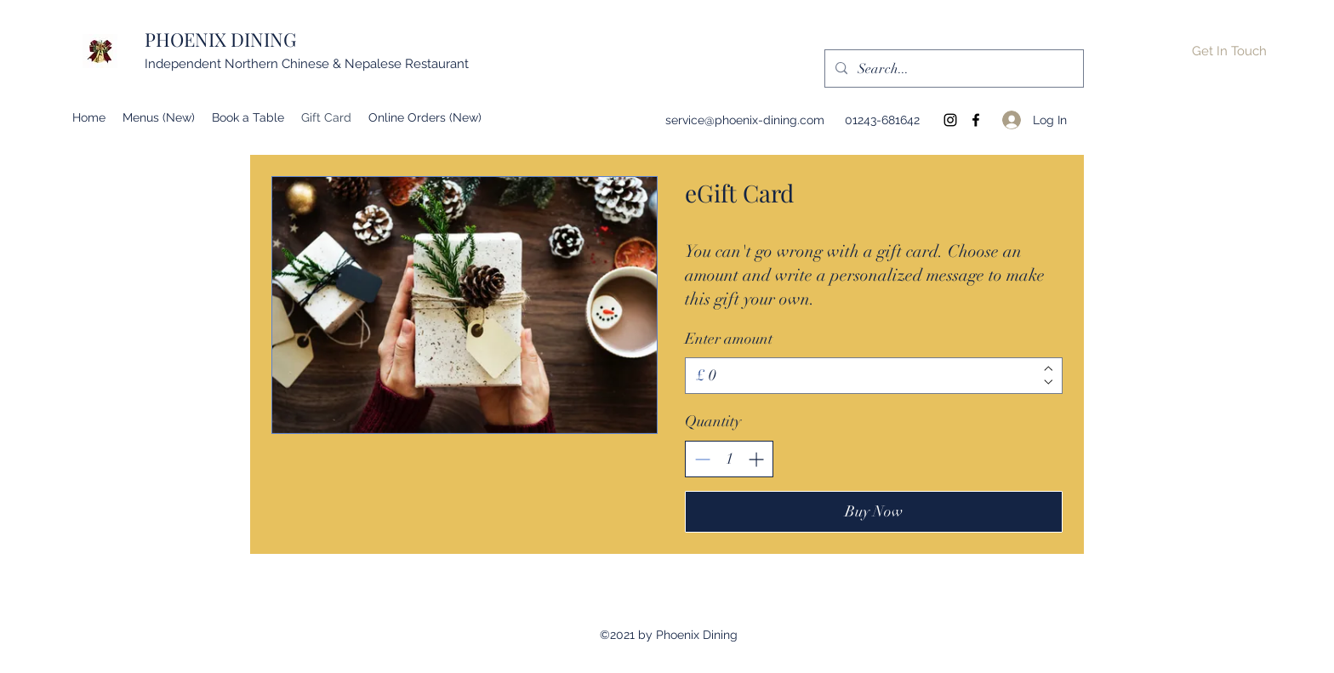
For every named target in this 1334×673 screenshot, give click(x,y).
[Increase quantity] (755, 459)
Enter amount (728, 338)
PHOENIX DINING (220, 39)
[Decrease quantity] (702, 459)
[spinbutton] (729, 459)
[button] (1229, 51)
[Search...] (952, 69)
